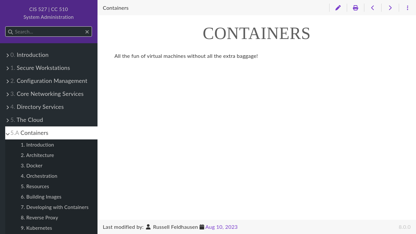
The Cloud (26, 119)
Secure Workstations (40, 67)
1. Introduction (37, 145)
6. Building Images (41, 197)
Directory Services (37, 106)
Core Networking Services (47, 93)
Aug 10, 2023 (221, 227)
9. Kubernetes (36, 228)
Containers (29, 132)
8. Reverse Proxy (39, 217)
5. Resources (35, 186)
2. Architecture (37, 155)
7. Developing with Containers (55, 207)
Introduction (29, 54)
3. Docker (32, 165)
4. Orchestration (39, 176)
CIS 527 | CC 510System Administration (48, 13)
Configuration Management (48, 80)
